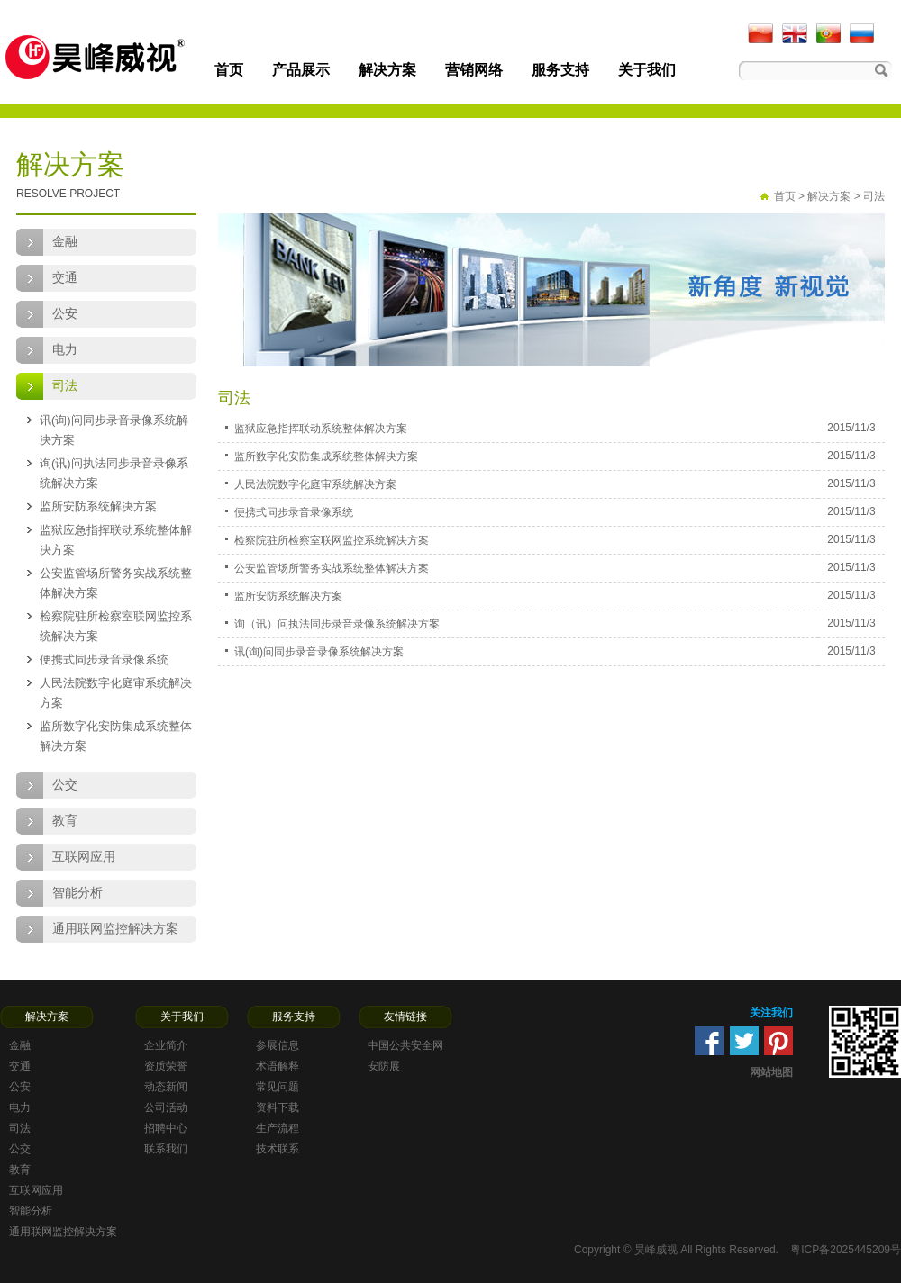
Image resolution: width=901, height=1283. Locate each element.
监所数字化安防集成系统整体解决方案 (116, 736)
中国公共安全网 (405, 1045)
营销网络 (474, 69)
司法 (64, 386)
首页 (228, 69)
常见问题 (277, 1086)
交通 (64, 278)
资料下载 (277, 1107)
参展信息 (277, 1045)
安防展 (384, 1066)
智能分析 (77, 892)
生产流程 (277, 1128)
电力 (64, 350)
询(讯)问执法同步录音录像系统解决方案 (114, 473)
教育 (64, 820)
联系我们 (165, 1149)
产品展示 (301, 69)
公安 (64, 314)
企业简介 (165, 1045)
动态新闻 (165, 1086)
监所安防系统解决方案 (98, 506)
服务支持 (560, 69)
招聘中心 (165, 1128)
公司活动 (165, 1107)
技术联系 (277, 1149)
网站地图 (771, 1072)
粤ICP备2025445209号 (845, 1249)
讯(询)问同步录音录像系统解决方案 (114, 430)
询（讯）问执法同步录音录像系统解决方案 (337, 624)
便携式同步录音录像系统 (104, 659)
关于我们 (647, 69)
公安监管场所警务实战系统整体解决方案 (116, 583)
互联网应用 (83, 856)
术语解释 (277, 1066)
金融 (64, 241)
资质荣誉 (165, 1066)
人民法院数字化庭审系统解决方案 (116, 692)
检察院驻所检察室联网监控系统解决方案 (116, 626)
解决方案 (387, 69)
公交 (64, 784)
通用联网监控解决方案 (115, 928)
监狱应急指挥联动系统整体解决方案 (116, 539)
